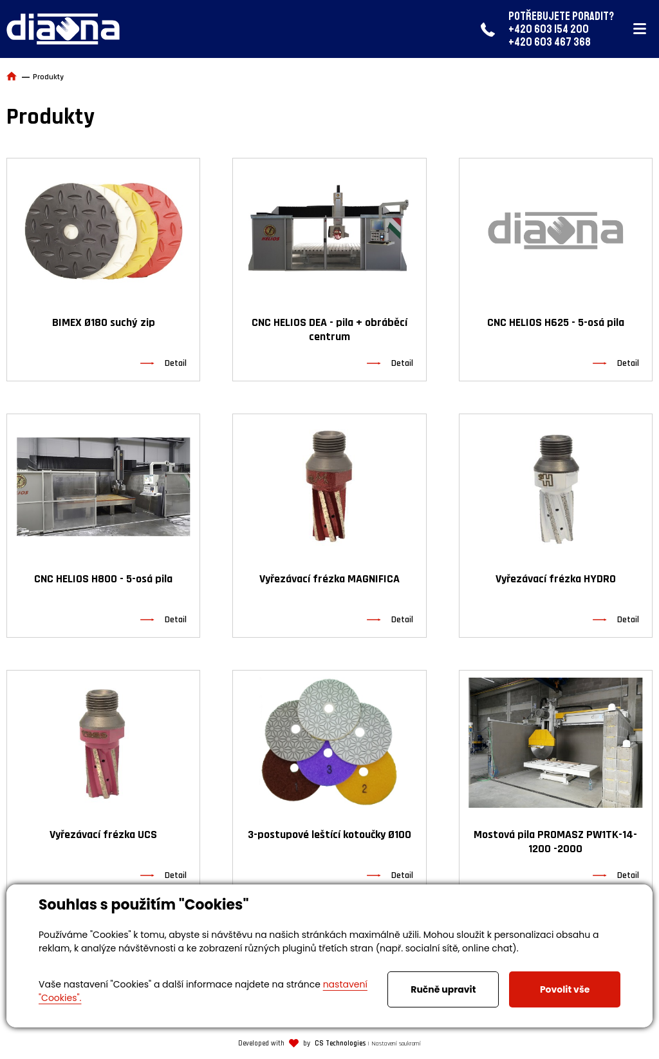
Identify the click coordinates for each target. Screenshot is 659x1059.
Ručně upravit (443, 989)
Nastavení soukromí (396, 1043)
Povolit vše (564, 989)
